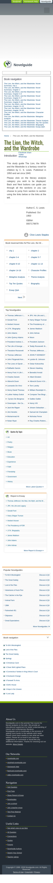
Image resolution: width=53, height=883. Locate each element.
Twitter (21, 155)
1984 (7, 613)
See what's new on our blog (17, 837)
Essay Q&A (14, 290)
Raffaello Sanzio (13, 372)
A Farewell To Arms (13, 689)
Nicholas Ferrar (36, 423)
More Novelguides (40, 635)
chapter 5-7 (36, 257)
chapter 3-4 (14, 257)
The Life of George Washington (16, 348)
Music (9, 459)
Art (8, 444)
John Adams (12, 334)
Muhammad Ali (13, 423)
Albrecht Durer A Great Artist (39, 386)
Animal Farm (9, 608)
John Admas (35, 334)
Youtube (34, 714)
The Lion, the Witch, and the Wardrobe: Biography (24, 125)
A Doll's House (11, 693)
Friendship (11, 479)
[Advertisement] (26, 31)
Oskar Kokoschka (37, 367)
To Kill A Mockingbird (12, 582)
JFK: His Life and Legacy (39, 316)
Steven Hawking (36, 372)
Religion (10, 454)
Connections (12, 845)
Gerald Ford (12, 320)
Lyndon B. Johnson (37, 362)
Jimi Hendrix (12, 418)
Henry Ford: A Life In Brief (16, 376)
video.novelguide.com (15, 783)
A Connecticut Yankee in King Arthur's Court (22, 680)
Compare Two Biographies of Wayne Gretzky (39, 400)
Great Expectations (12, 629)
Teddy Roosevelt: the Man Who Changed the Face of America (39, 348)
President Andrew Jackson (16, 344)
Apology (8, 667)
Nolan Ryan (12, 428)
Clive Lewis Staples (39, 235)
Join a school (12, 812)
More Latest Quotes (34, 494)
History (10, 488)
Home (6, 136)
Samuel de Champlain (38, 418)
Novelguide (46, 1)
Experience (11, 469)
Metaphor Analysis (17, 277)
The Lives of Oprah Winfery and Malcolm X (16, 367)
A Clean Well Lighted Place (16, 676)
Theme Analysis (38, 277)
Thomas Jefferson (14, 358)
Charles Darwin (13, 381)
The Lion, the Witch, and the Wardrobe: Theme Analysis (26, 121)
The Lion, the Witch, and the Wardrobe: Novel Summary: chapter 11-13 (22, 105)
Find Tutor (11, 800)
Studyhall (17, 1)
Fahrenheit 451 (10, 618)
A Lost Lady (10, 702)
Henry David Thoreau (15, 395)
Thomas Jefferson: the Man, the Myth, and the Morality (16, 316)
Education (11, 464)
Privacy (37, 881)
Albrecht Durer (13, 386)
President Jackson (37, 344)
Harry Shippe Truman (38, 320)
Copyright (29, 881)
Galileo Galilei (35, 404)
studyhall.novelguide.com (16, 771)
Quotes (10, 849)
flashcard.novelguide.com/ (16, 779)
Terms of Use (18, 881)
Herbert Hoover (13, 325)
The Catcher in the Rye (13, 603)
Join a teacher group (14, 816)
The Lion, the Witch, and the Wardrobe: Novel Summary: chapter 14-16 (22, 109)
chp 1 (11, 251)
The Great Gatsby (11, 587)
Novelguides (11, 808)
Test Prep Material (14, 820)
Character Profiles (38, 270)
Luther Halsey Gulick (15, 400)
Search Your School (14, 861)
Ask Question (12, 796)
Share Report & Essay (15, 804)
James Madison (36, 330)
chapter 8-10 (14, 264)
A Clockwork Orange (13, 685)
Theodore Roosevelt (15, 353)
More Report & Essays (33, 557)
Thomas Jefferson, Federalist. (39, 353)
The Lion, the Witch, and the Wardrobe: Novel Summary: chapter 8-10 (22, 101)
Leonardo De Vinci (14, 390)
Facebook (43, 714)
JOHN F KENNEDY (37, 358)
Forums (10, 853)
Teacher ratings (13, 865)
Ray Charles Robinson (39, 428)
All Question (11, 841)
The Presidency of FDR (39, 325)
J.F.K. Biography (13, 330)
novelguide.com (13, 767)
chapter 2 (35, 251)
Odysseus (8, 624)
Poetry (9, 449)
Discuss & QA (44, 582)
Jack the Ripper (13, 414)
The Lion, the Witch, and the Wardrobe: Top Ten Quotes (26, 123)
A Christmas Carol (12, 671)
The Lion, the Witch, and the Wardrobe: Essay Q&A (24, 127)
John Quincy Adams (15, 339)
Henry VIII (34, 409)
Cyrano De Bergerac (15, 404)
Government (12, 483)
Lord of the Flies (11, 592)
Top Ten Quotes (16, 283)
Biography (35, 283)
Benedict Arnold (36, 376)
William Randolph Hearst (39, 395)
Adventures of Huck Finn (14, 598)
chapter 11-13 (37, 264)
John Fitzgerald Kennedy (16, 362)
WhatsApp (22, 157)
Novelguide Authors (14, 857)
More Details (18, 753)
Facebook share (24, 153)
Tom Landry (34, 390)
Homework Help (31, 1)
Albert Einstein (35, 381)
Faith (9, 474)
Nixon (32, 339)
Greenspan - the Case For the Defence (16, 409)
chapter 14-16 (15, 270)
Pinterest (47, 714)
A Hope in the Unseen (14, 698)
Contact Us (11, 824)
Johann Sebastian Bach (39, 414)
